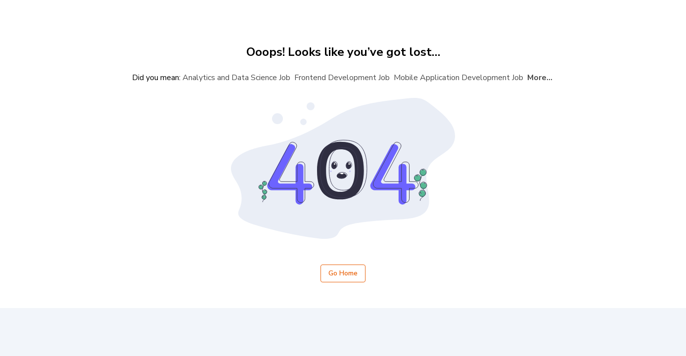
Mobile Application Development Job (458, 77)
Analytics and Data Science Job (236, 77)
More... (539, 77)
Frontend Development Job (342, 77)
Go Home (343, 273)
